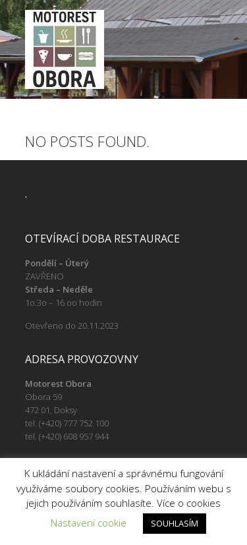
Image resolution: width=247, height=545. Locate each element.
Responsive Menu (213, 21)
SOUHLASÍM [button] (174, 523)
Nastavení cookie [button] (88, 522)
